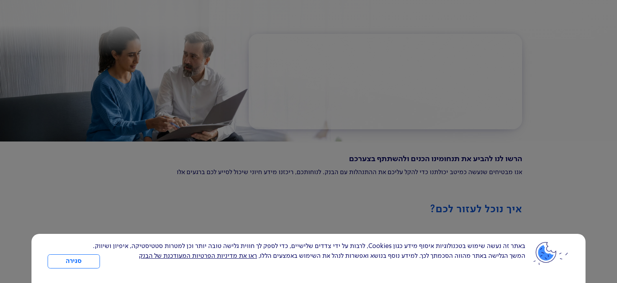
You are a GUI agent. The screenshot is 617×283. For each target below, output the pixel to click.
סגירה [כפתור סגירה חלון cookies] (73, 261)
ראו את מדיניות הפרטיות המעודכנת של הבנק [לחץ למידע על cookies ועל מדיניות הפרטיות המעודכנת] (198, 256)
